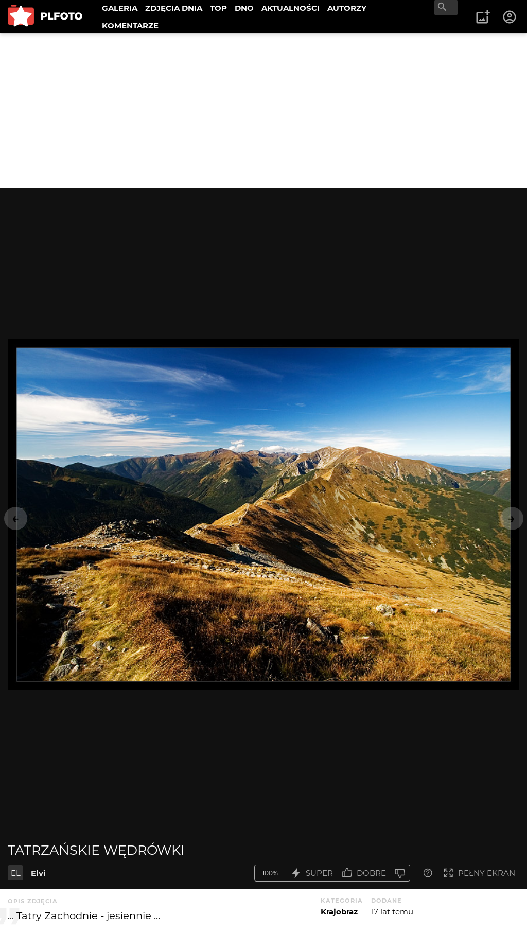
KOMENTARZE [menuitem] (130, 25)
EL (16, 873)
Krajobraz (339, 912)
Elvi (38, 873)
